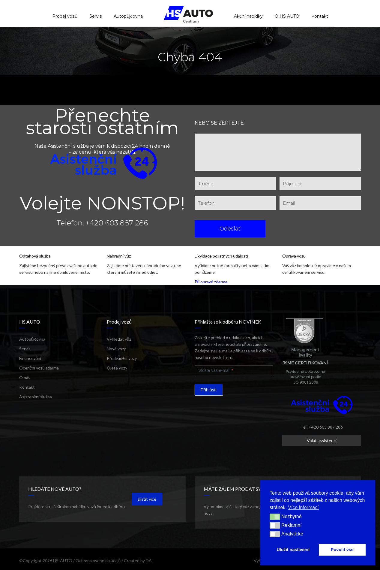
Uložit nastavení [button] (293, 549)
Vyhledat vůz (119, 339)
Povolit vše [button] (342, 549)
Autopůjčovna (32, 339)
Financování (30, 358)
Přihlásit (209, 389)
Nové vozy (116, 348)
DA (149, 560)
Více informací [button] (303, 507)
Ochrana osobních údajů (98, 560)
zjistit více (147, 499)
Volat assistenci (322, 440)
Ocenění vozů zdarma (39, 367)
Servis (25, 348)
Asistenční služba (35, 396)
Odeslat (230, 228)
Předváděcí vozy (122, 358)
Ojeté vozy (117, 367)
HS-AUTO (62, 560)
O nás (24, 377)
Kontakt (27, 387)
